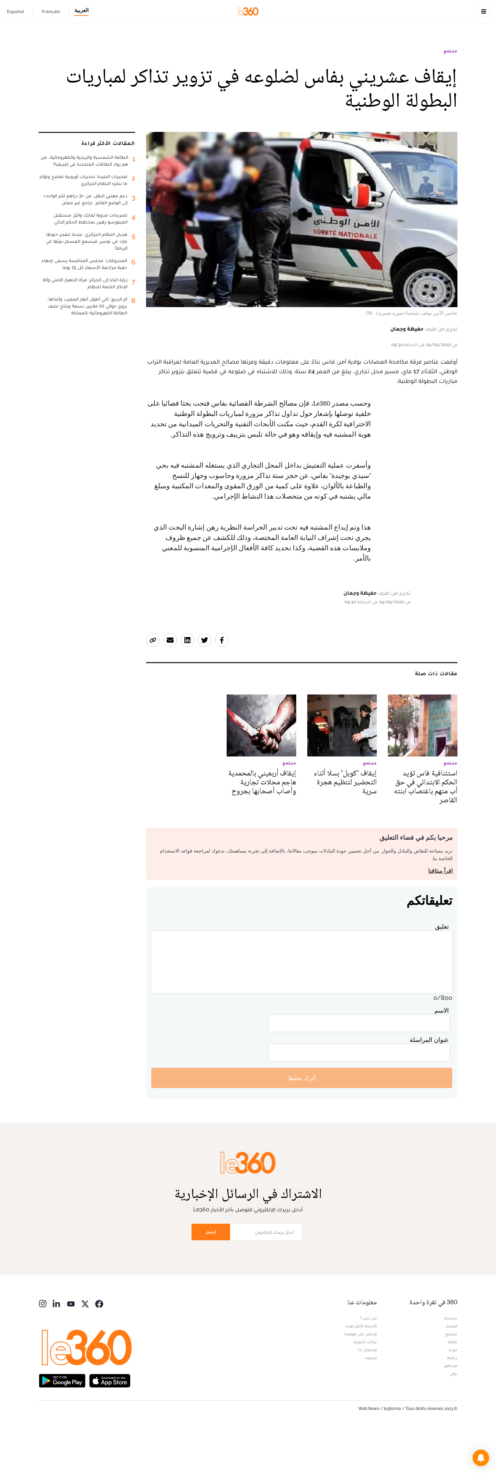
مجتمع (450, 94)
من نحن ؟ (368, 1361)
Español (15, 11)
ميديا (453, 1393)
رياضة (452, 1401)
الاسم (441, 1053)
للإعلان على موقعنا (360, 1377)
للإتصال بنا (367, 1393)
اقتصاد (451, 1369)
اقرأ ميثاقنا (440, 914)
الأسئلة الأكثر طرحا (361, 1369)
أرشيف (371, 1401)
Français (51, 11)
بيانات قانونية (365, 1385)
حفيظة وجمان (406, 372)
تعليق (442, 969)
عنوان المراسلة (429, 1083)
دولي (453, 1416)
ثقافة (452, 1385)
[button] (481, 1458)
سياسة (450, 1361)
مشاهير (450, 1409)
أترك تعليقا (302, 1121)
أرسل (210, 1275)
